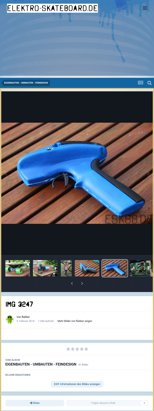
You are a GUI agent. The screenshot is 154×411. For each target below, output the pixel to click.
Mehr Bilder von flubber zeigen (75, 321)
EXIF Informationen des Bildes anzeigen (77, 384)
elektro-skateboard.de (52, 8)
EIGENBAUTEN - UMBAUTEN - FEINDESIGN (40, 364)
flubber (26, 316)
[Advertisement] (77, 47)
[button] (71, 283)
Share (35, 403)
